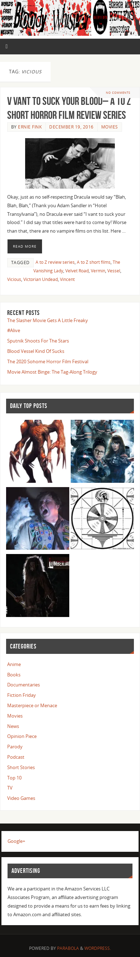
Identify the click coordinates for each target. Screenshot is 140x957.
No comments (118, 92)
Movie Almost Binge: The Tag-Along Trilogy (52, 372)
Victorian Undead (40, 279)
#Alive (13, 330)
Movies (109, 127)
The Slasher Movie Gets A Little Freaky (47, 320)
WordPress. (97, 948)
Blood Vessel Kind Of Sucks (35, 351)
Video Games (21, 798)
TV (10, 788)
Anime (14, 664)
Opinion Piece (22, 736)
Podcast (15, 757)
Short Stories (21, 767)
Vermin (98, 271)
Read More (25, 246)
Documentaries (23, 685)
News (13, 726)
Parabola (68, 948)
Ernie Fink (30, 127)
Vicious (14, 279)
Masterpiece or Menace (32, 706)
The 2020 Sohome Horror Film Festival (47, 362)
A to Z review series (55, 262)
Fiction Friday (21, 695)
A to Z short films (94, 262)
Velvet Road (77, 271)
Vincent (67, 279)
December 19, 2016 (71, 127)
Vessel (113, 271)
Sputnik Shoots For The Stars (38, 341)
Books (13, 675)
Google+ (16, 841)
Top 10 (14, 778)
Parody (15, 747)
